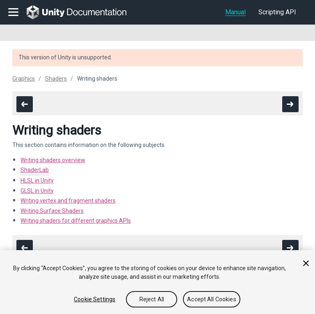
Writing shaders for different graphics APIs (76, 220)
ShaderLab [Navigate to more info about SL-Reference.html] (35, 170)
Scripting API (277, 12)
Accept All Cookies (211, 299)
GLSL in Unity (37, 190)
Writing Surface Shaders (52, 211)
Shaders (56, 78)
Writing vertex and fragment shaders (68, 200)
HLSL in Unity (37, 180)
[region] (157, 282)
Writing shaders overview (53, 160)
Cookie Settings (94, 299)
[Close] (306, 263)
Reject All (151, 299)
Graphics (23, 78)
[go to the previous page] (24, 104)
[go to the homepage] (82, 12)
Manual (235, 12)
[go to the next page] (290, 104)
